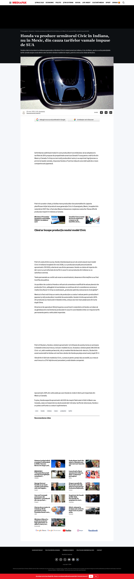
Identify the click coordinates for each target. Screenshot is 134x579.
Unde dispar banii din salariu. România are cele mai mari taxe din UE (76, 463)
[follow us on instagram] (80, 531)
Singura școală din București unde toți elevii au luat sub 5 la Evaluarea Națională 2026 (76, 485)
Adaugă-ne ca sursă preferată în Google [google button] (50, 119)
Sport (108, 2)
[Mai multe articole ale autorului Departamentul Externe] (24, 112)
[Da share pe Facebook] (101, 112)
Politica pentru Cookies (52, 550)
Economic (50, 2)
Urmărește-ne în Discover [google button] (83, 119)
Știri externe (68, 2)
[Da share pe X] (106, 112)
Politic (58, 2)
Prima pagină (24, 31)
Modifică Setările (67, 554)
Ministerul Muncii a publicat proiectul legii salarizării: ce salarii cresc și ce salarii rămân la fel (41, 521)
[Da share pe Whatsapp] (110, 112)
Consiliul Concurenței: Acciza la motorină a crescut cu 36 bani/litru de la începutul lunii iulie (77, 219)
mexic (56, 411)
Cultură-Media (98, 2)
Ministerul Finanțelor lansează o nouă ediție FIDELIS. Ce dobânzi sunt (42, 219)
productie (63, 411)
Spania (115, 2)
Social (77, 2)
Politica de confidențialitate (85, 550)
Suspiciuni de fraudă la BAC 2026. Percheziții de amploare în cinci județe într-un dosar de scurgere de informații (76, 497)
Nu (96, 576)
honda (42, 411)
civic (36, 411)
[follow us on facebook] (93, 531)
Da (91, 576)
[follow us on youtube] (67, 531)
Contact (99, 550)
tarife (70, 411)
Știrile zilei (39, 2)
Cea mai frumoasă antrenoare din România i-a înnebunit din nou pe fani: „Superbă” (42, 497)
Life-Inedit (86, 2)
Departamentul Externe (33, 113)
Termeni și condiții (68, 550)
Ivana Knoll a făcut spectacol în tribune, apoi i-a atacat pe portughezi (76, 473)
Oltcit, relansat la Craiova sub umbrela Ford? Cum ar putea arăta (76, 509)
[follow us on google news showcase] (53, 531)
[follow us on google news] (40, 531)
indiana (49, 411)
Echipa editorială (37, 550)
